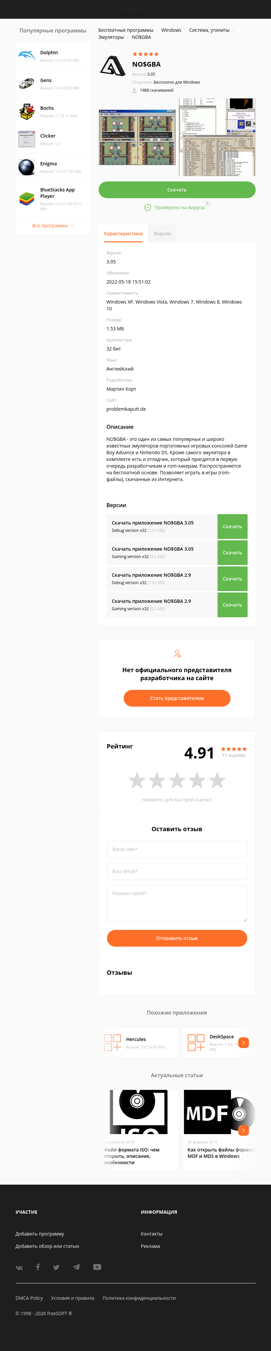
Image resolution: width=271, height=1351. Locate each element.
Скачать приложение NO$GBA (153, 523)
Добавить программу (40, 1233)
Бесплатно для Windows (177, 82)
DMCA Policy (29, 1298)
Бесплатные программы (126, 30)
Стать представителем (177, 698)
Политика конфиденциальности (139, 1298)
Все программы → (53, 225)
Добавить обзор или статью (48, 1246)
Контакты (152, 1233)
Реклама (150, 1246)
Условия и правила (72, 1298)
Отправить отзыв (177, 938)
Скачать (177, 189)
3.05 (143, 74)
